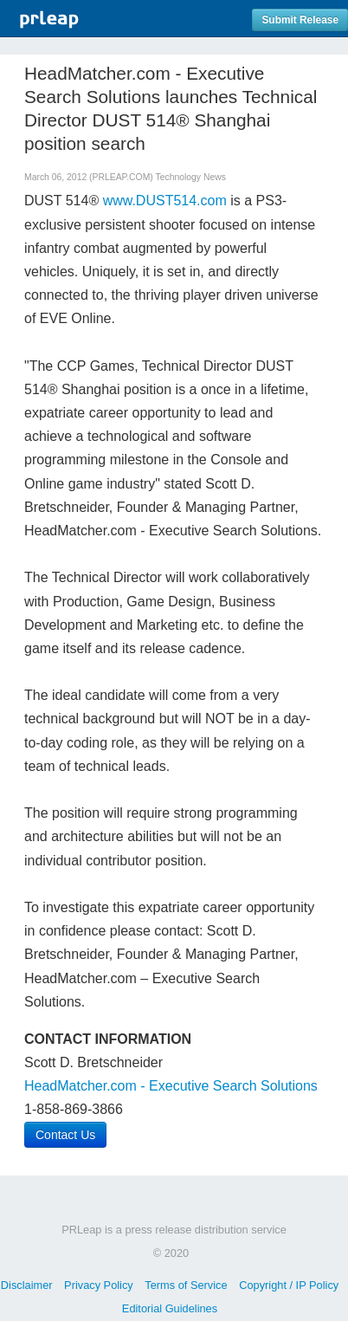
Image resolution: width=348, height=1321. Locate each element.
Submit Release (299, 20)
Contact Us (65, 1135)
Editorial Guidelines (169, 1308)
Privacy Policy (98, 1285)
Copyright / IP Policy (288, 1285)
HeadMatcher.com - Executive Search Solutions (171, 1085)
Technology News (191, 177)
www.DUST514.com (165, 200)
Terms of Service (186, 1285)
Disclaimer (27, 1285)
